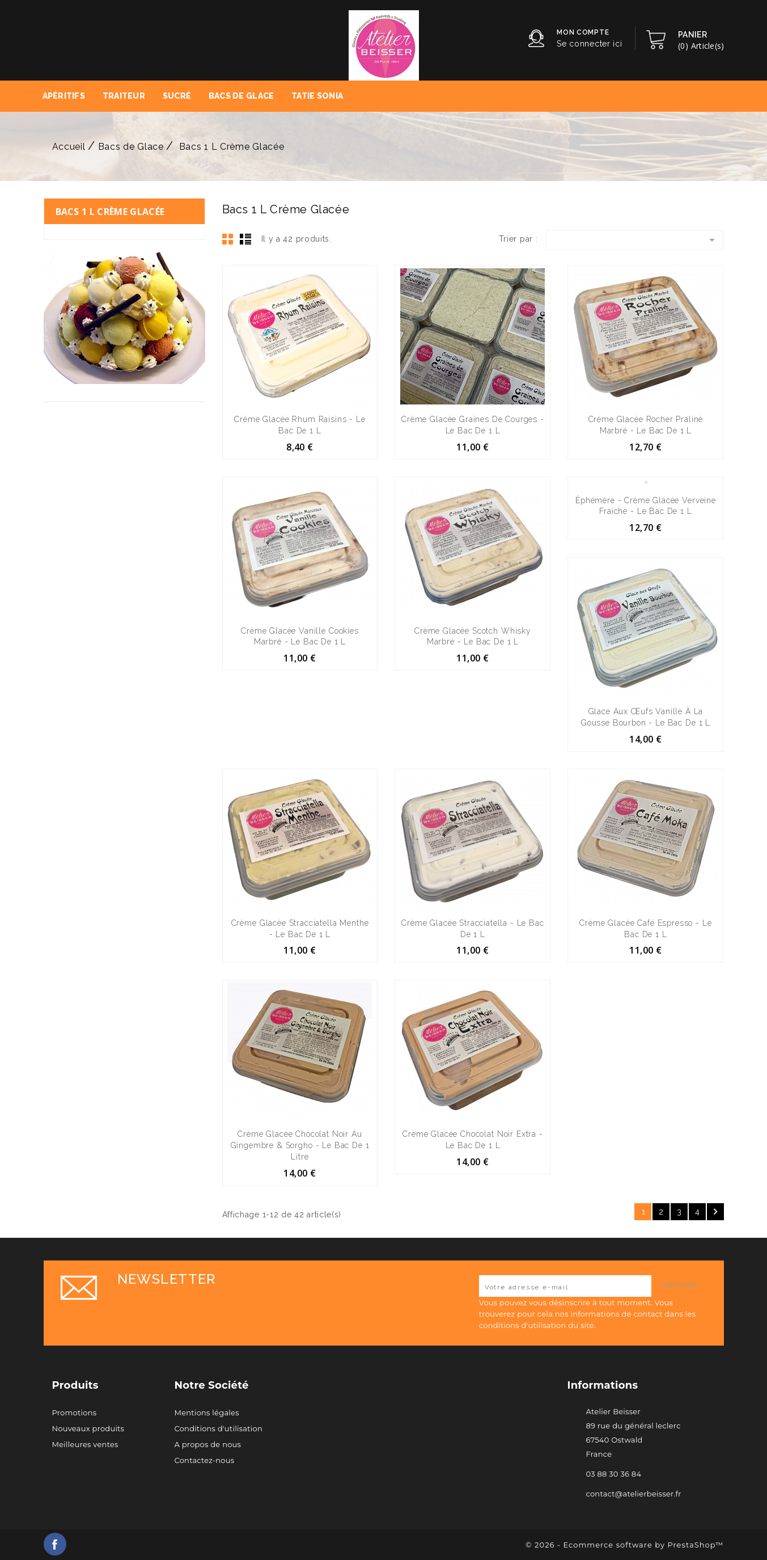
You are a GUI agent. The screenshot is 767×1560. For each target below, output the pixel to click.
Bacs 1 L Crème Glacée (110, 211)
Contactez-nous (205, 1460)
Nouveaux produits (88, 1428)
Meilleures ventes (85, 1444)
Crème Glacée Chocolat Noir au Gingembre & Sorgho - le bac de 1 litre (300, 1145)
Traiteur (124, 95)
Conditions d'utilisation (218, 1428)
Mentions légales (207, 1412)
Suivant (715, 1211)
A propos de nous (208, 1444)
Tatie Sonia (317, 95)
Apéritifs (64, 95)
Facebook (55, 1544)
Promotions (74, 1412)
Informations (602, 1385)
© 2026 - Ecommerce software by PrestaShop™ (624, 1544)
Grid (228, 238)
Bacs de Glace (241, 95)
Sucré (177, 95)
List (245, 238)
